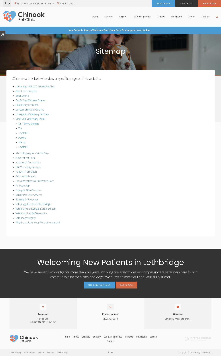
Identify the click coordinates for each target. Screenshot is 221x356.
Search (41, 352)
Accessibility (29, 352)
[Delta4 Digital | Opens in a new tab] (189, 339)
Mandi (21, 142)
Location (43, 314)
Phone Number (110, 314)
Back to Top (62, 352)
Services (109, 16)
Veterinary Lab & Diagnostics (31, 213)
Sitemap (50, 352)
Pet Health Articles (26, 176)
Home (67, 336)
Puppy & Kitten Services (28, 190)
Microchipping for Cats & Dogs (32, 153)
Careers (192, 16)
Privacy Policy (15, 352)
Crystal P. (23, 147)
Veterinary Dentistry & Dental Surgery (36, 208)
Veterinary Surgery (25, 218)
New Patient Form (25, 158)
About (95, 16)
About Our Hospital (26, 91)
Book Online (209, 3)
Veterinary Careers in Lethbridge (33, 204)
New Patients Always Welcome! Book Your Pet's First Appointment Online (109, 30)
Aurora (22, 137)
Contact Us (186, 3)
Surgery (122, 16)
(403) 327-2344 (67, 3)
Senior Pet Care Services (29, 194)
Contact (205, 16)
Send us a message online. (178, 318)
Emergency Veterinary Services (32, 114)
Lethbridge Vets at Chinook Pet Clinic (35, 86)
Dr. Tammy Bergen (28, 123)
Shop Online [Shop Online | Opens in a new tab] (163, 3)
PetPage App (23, 185)
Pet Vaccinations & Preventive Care (35, 181)
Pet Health (176, 16)
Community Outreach (27, 105)
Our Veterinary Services (28, 167)
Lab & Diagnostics (142, 16)
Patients (161, 16)
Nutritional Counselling (28, 162)
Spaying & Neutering (27, 199)
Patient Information (26, 171)
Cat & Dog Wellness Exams (30, 100)
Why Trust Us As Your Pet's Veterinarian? (38, 222)
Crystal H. (23, 133)
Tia (20, 128)
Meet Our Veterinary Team (30, 119)
